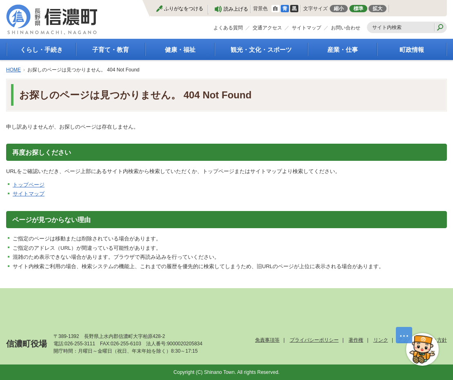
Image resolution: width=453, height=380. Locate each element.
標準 (358, 8)
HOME (13, 70)
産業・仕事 (342, 49)
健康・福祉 (180, 49)
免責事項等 (267, 340)
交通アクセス (267, 28)
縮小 (339, 8)
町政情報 (412, 49)
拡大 (377, 8)
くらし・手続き (41, 49)
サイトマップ (306, 28)
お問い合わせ (345, 28)
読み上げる (236, 9)
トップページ (28, 185)
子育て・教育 (110, 49)
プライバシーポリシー (314, 340)
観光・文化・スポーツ (261, 49)
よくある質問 (228, 28)
